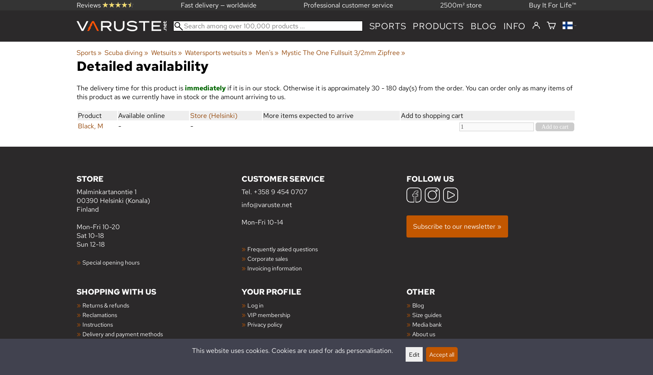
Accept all (441, 354)
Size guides (426, 315)
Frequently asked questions (282, 249)
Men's (267, 52)
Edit (414, 354)
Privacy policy (264, 324)
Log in (255, 305)
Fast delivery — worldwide (219, 5)
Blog (418, 305)
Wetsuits (166, 52)
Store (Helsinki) (213, 115)
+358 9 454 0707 (280, 192)
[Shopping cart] (551, 26)
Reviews (105, 5)
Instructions (97, 324)
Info (514, 26)
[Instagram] (432, 196)
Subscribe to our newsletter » (457, 226)
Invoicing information (274, 268)
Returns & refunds (105, 305)
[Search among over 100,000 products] (268, 26)
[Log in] (536, 26)
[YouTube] (450, 196)
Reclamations (99, 315)
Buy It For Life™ (552, 5)
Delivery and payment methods (122, 334)
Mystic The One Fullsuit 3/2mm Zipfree (343, 52)
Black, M (90, 126)
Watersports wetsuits (218, 52)
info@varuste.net (267, 204)
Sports (387, 26)
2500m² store (461, 5)
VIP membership (268, 315)
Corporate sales (267, 258)
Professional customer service (348, 5)
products (438, 26)
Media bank (427, 324)
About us (423, 334)
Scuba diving (126, 52)
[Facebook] (413, 196)
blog (484, 26)
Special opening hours (111, 262)
